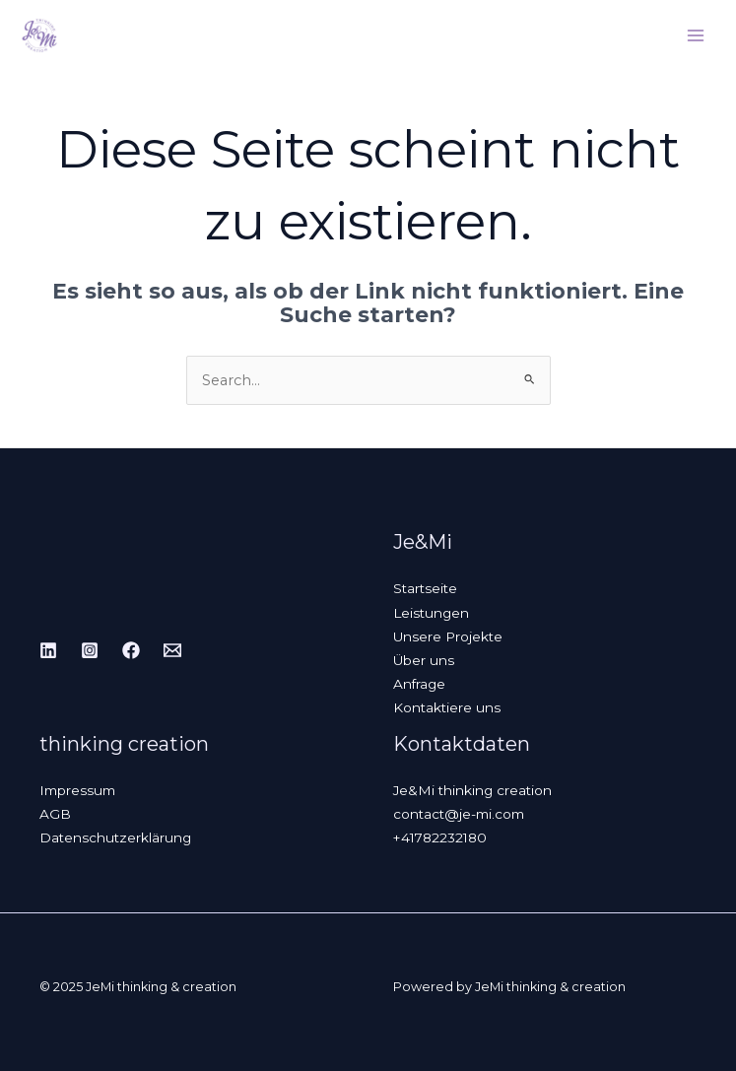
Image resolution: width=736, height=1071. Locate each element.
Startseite (425, 588)
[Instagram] (90, 650)
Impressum (77, 790)
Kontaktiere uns (447, 707)
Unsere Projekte (447, 636)
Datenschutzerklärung (115, 837)
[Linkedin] (48, 650)
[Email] (172, 650)
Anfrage (419, 684)
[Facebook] (131, 650)
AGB (55, 814)
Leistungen (431, 613)
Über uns (423, 660)
